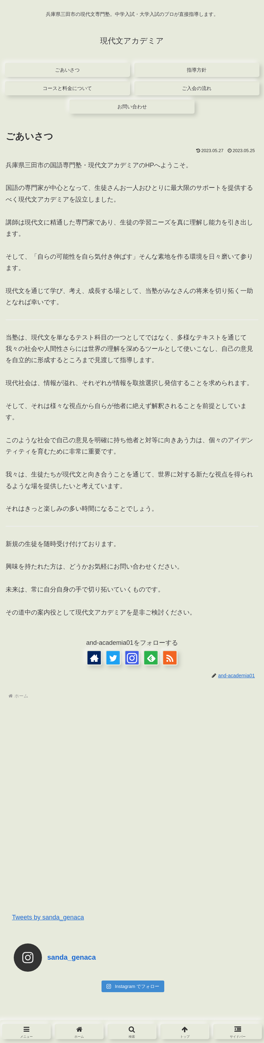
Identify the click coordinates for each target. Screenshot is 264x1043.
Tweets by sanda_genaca (48, 917)
